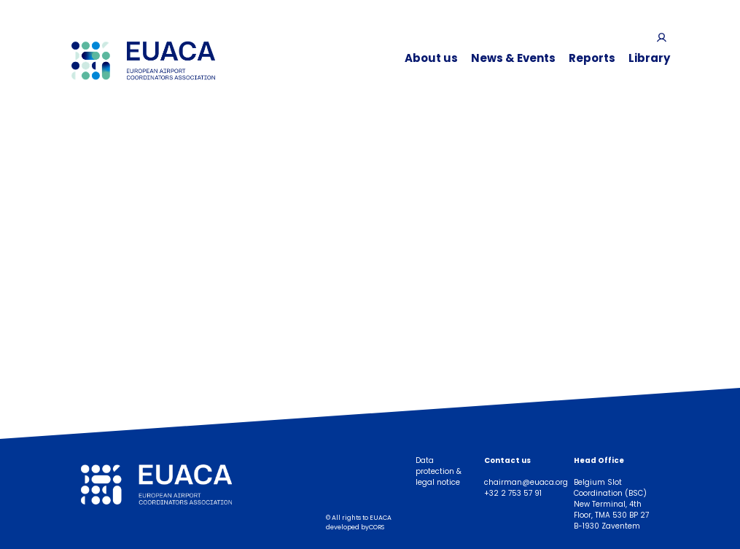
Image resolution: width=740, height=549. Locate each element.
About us (431, 58)
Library (649, 58)
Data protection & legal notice (438, 471)
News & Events (513, 58)
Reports (592, 58)
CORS (376, 527)
